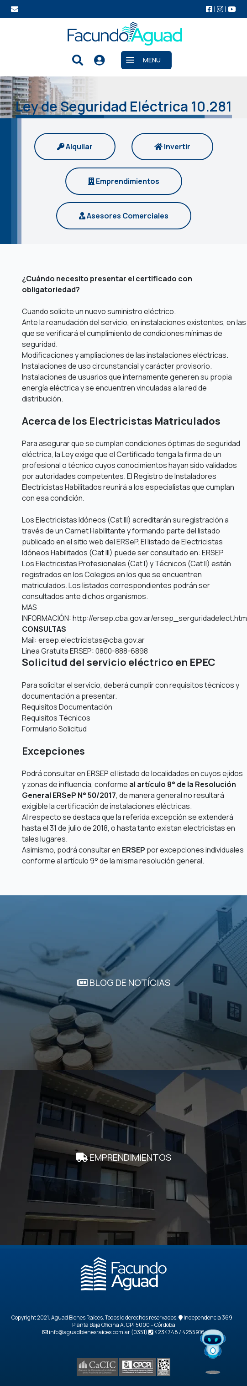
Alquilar (75, 147)
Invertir (172, 147)
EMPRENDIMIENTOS (123, 1157)
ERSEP (213, 553)
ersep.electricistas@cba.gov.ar (91, 640)
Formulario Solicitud (54, 729)
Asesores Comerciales (123, 216)
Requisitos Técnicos (56, 718)
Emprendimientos (123, 181)
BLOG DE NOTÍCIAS (123, 982)
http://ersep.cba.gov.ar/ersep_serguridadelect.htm (160, 618)
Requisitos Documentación (67, 707)
